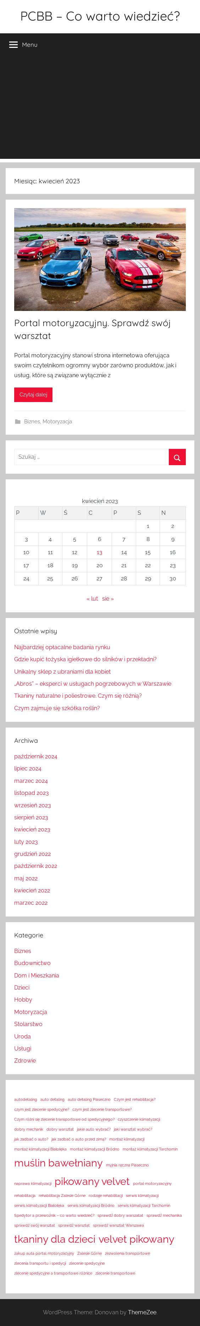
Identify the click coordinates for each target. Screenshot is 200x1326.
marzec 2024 (31, 781)
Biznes (32, 421)
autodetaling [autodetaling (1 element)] (25, 1099)
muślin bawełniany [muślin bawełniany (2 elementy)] (58, 1163)
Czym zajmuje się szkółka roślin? (57, 708)
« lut (92, 598)
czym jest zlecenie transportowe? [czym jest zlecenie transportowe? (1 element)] (102, 1109)
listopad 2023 (31, 793)
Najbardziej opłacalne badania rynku (62, 647)
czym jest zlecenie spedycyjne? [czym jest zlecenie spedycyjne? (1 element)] (41, 1109)
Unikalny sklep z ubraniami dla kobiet (62, 671)
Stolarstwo (28, 1024)
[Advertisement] (100, 109)
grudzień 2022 (32, 854)
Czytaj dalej (33, 394)
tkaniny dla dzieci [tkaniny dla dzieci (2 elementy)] (54, 1239)
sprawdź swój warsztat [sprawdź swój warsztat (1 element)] (34, 1225)
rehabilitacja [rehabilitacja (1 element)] (24, 1195)
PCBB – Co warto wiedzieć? (100, 16)
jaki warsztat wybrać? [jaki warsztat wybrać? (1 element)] (133, 1129)
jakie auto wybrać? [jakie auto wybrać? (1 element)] (94, 1129)
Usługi (22, 1048)
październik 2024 (35, 756)
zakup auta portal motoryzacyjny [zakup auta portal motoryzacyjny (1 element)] (44, 1253)
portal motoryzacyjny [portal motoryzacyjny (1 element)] (152, 1183)
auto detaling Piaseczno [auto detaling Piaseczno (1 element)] (89, 1099)
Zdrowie (25, 1060)
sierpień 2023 (31, 817)
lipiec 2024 (27, 768)
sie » (108, 598)
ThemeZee (142, 1312)
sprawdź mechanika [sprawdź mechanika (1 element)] (164, 1215)
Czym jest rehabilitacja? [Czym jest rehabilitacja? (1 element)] (134, 1099)
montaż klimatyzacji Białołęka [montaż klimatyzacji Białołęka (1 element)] (40, 1149)
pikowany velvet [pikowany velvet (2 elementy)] (92, 1181)
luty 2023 (26, 841)
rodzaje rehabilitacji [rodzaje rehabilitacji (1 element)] (106, 1195)
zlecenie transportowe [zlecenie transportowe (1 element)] (115, 1273)
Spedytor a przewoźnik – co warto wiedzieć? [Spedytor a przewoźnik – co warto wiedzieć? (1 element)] (54, 1215)
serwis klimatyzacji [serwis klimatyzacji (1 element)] (142, 1195)
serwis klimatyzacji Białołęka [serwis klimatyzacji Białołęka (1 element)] (39, 1205)
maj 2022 (26, 878)
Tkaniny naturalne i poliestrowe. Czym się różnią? (78, 695)
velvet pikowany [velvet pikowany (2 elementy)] (136, 1239)
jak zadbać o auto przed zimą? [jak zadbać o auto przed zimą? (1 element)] (78, 1139)
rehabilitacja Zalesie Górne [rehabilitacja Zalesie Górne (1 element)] (62, 1195)
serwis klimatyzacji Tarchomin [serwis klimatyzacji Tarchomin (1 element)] (144, 1205)
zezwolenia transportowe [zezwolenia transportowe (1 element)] (127, 1253)
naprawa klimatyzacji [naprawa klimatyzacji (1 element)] (32, 1183)
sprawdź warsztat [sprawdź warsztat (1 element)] (74, 1225)
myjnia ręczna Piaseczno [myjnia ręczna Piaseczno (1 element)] (127, 1165)
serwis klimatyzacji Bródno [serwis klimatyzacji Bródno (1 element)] (91, 1205)
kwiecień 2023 (32, 829)
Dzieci (21, 987)
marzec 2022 (31, 902)
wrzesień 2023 (32, 805)
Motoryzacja (57, 421)
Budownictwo (32, 963)
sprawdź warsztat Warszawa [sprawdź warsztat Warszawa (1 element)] (118, 1225)
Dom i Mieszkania (36, 975)
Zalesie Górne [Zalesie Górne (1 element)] (89, 1253)
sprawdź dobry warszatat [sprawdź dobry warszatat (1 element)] (120, 1215)
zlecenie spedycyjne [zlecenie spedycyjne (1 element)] (87, 1263)
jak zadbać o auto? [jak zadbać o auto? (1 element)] (31, 1139)
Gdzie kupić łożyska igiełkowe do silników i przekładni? (85, 659)
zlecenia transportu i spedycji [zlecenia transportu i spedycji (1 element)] (40, 1263)
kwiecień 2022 (32, 890)
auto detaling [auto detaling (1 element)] (52, 1099)
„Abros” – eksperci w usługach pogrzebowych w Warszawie (92, 683)
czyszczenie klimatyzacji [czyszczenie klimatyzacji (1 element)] (139, 1119)
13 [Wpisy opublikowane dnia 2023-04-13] (99, 552)
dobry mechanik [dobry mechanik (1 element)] (28, 1129)
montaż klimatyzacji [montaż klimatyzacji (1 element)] (126, 1139)
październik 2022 (35, 866)
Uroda (22, 1036)
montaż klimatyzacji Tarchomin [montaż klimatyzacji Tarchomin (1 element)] (150, 1149)
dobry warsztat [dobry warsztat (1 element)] (60, 1129)
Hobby (23, 999)
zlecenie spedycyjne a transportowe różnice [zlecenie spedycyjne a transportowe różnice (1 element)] (53, 1273)
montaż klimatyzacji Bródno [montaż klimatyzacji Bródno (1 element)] (95, 1149)
